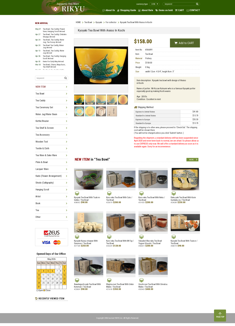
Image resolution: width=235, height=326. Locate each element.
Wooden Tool (42, 141)
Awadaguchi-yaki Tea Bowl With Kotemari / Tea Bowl (87, 285)
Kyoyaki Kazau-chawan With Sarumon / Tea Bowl (86, 242)
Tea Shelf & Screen (45, 127)
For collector (111, 22)
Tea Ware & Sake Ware (46, 155)
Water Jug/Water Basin (46, 114)
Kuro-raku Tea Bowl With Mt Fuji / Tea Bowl (120, 242)
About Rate (147, 10)
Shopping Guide (128, 10)
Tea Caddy (40, 100)
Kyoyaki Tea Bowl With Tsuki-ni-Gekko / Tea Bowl (87, 198)
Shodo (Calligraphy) (45, 182)
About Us (110, 10)
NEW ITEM (41, 86)
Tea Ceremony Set (44, 107)
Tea (37, 210)
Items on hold (166, 10)
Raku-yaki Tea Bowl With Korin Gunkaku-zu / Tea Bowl (183, 198)
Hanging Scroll (42, 189)
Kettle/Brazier (42, 121)
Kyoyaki (99, 22)
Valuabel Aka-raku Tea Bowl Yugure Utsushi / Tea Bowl (150, 242)
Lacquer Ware (42, 169)
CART (181, 10)
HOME (78, 22)
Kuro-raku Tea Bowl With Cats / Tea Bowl (119, 198)
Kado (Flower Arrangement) (49, 176)
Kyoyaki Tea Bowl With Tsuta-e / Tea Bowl (184, 242)
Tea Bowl (88, 22)
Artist (38, 196)
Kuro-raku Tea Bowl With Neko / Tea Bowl (151, 198)
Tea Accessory (43, 134)
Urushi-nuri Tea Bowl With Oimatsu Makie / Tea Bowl (152, 285)
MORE (191, 160)
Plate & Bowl (42, 162)
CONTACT (195, 10)
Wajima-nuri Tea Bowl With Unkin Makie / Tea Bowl (120, 285)
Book (38, 203)
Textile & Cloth (42, 148)
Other (38, 217)
